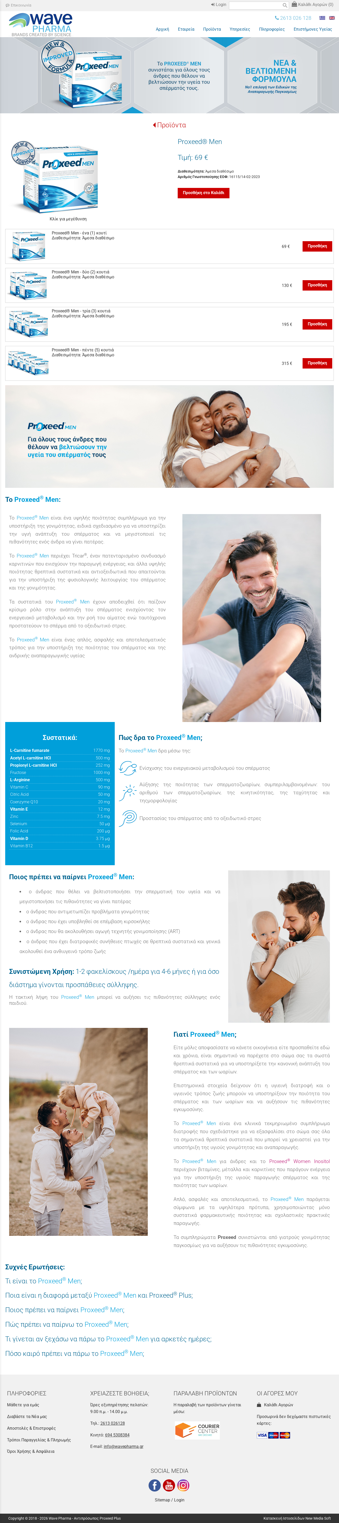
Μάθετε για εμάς (23, 1404)
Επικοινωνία (18, 5)
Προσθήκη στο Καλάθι (203, 192)
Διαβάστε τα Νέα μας (27, 1416)
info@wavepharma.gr (123, 1446)
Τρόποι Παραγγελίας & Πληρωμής (39, 1439)
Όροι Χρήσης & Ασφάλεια (30, 1451)
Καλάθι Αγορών (275, 1404)
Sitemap (162, 1500)
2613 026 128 (293, 18)
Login (218, 4)
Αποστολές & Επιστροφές (31, 1428)
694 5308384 (117, 1435)
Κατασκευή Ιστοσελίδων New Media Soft (297, 1518)
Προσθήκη (317, 246)
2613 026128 (112, 1423)
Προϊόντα (171, 125)
